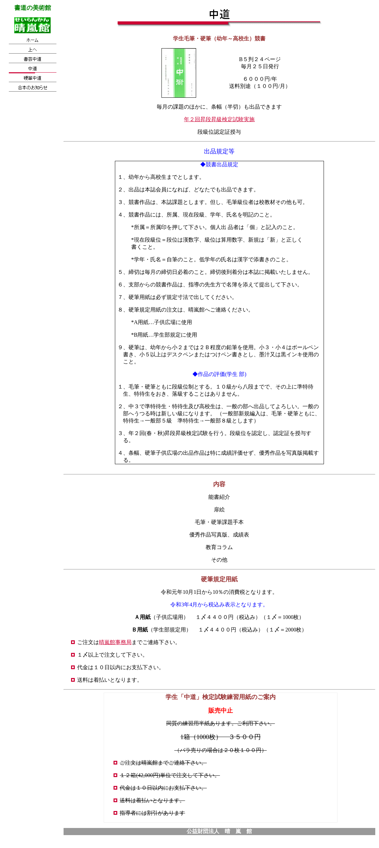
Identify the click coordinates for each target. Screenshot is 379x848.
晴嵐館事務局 (115, 642)
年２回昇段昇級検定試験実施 (219, 119)
